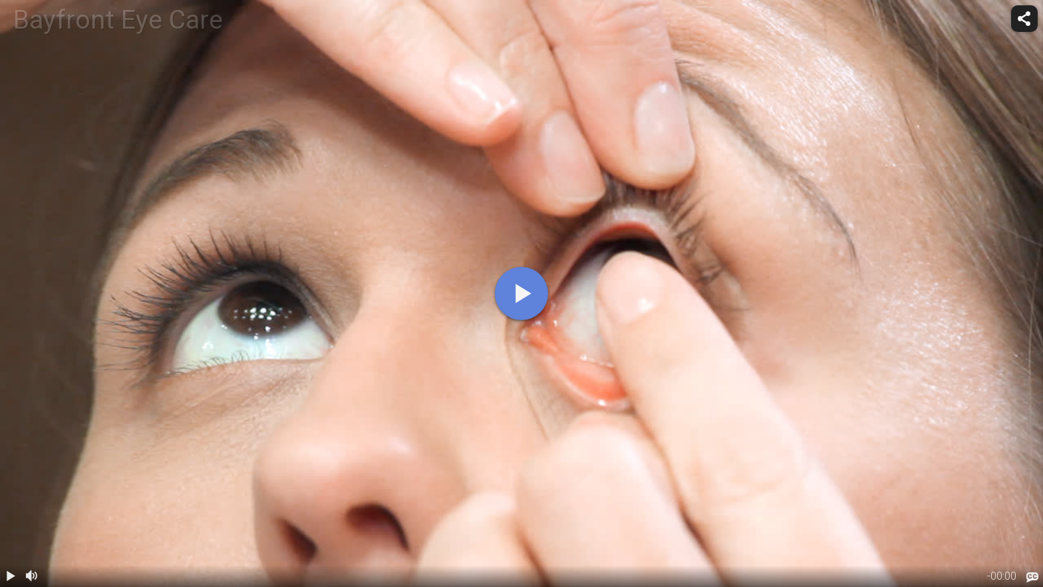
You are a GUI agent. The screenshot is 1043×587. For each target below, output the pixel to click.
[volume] (32, 576)
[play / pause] (10, 576)
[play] (521, 293)
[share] (1024, 18)
